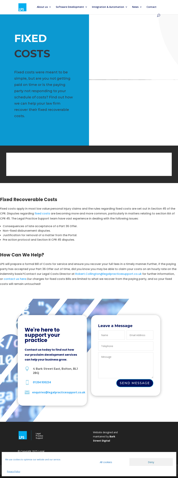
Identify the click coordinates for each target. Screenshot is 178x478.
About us (42, 7)
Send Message (135, 383)
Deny (151, 462)
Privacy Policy (13, 471)
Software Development (70, 7)
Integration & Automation (108, 7)
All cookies (106, 462)
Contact (151, 7)
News (135, 7)
